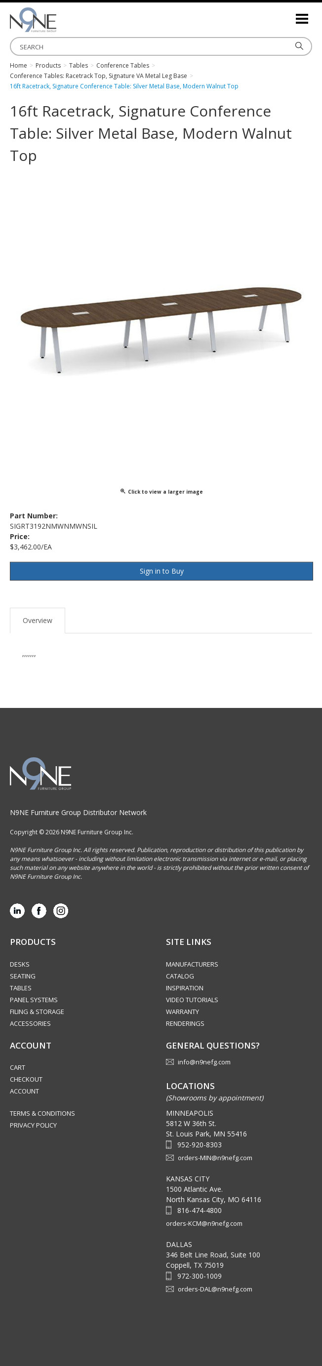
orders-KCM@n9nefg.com (204, 1223)
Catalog (180, 976)
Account (24, 1091)
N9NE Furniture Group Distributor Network (78, 812)
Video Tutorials (192, 999)
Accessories (30, 1023)
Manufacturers (192, 964)
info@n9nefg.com (204, 1061)
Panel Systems (34, 999)
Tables (21, 987)
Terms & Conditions (42, 1113)
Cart (17, 1067)
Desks (20, 964)
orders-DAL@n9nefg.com (215, 1289)
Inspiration (184, 987)
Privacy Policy (33, 1125)
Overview (37, 620)
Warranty (182, 1011)
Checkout (26, 1079)
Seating (23, 976)
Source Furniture (59, 19)
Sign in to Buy (162, 571)
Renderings (185, 1023)
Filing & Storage (37, 1011)
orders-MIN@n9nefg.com (215, 1157)
